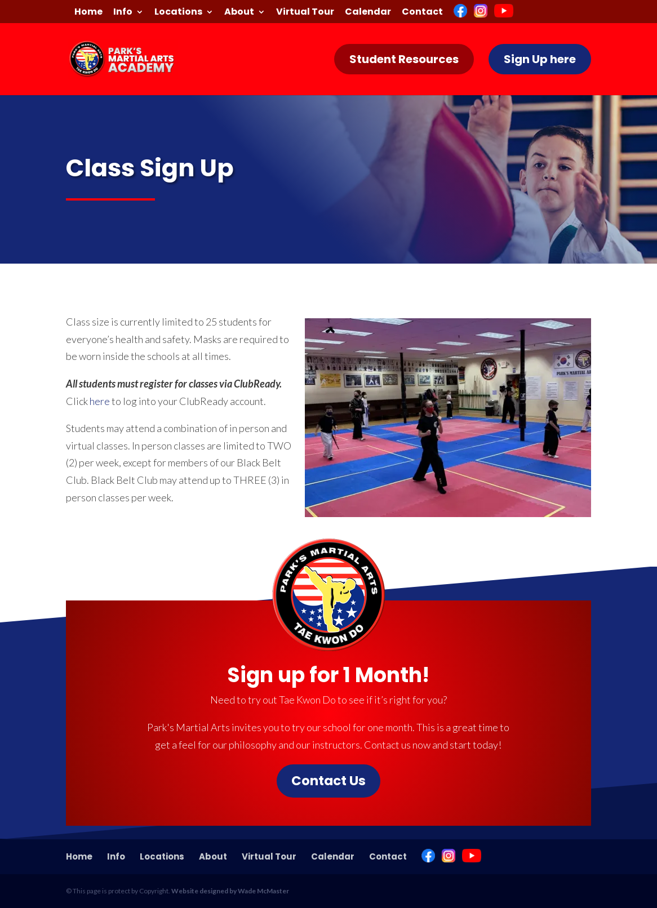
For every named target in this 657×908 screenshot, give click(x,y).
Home (88, 12)
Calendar (368, 12)
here (100, 401)
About (239, 12)
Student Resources (404, 59)
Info (122, 12)
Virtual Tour (305, 12)
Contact (422, 12)
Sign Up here (540, 59)
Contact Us (328, 781)
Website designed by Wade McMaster (230, 891)
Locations (178, 12)
